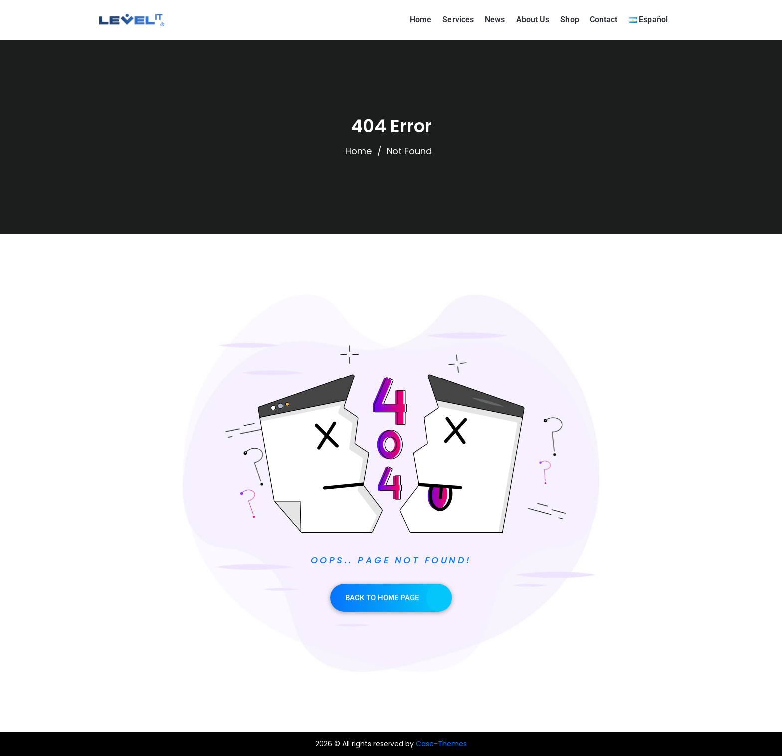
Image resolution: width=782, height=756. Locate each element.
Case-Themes (441, 744)
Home (358, 151)
